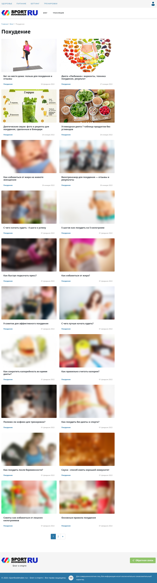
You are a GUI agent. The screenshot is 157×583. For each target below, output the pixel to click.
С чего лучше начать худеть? (77, 323)
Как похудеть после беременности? (23, 469)
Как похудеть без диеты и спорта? (80, 421)
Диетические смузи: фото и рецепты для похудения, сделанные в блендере (26, 128)
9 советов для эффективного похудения (25, 323)
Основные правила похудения (78, 517)
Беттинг (35, 3)
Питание (21, 3)
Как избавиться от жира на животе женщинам (23, 178)
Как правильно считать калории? (80, 371)
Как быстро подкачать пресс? (20, 275)
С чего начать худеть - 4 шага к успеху (24, 227)
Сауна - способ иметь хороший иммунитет (85, 469)
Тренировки (51, 3)
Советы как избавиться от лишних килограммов (23, 519)
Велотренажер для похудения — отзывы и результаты (85, 178)
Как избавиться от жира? (75, 275)
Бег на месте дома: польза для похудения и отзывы (27, 77)
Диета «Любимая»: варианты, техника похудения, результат (83, 77)
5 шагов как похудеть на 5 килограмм (82, 227)
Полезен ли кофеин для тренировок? (24, 421)
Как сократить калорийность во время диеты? (25, 373)
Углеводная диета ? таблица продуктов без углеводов (85, 128)
